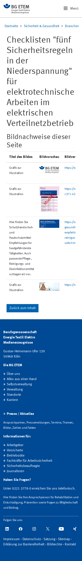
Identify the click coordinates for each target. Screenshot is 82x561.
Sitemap (64, 539)
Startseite (11, 26)
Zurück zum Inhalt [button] (22, 308)
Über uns (13, 374)
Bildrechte (54, 544)
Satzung (49, 539)
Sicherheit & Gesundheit (41, 26)
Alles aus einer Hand (22, 379)
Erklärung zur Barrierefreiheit (23, 544)
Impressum (11, 539)
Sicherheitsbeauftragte (23, 466)
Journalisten (15, 471)
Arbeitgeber (15, 445)
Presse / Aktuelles (20, 414)
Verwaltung (15, 389)
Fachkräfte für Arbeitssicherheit (29, 461)
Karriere (12, 400)
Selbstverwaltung (19, 384)
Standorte (14, 395)
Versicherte (15, 450)
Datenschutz (32, 539)
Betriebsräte (15, 455)
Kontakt (70, 544)
